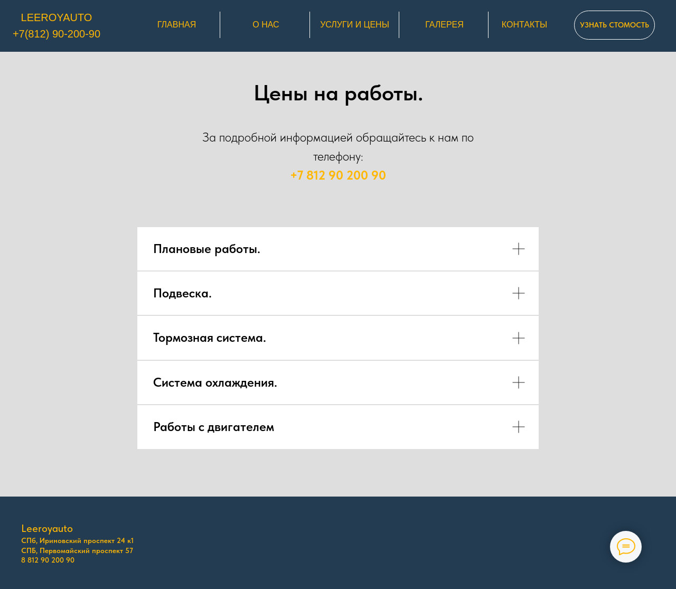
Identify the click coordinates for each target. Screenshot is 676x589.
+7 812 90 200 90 (338, 175)
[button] (614, 25)
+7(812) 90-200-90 (56, 34)
